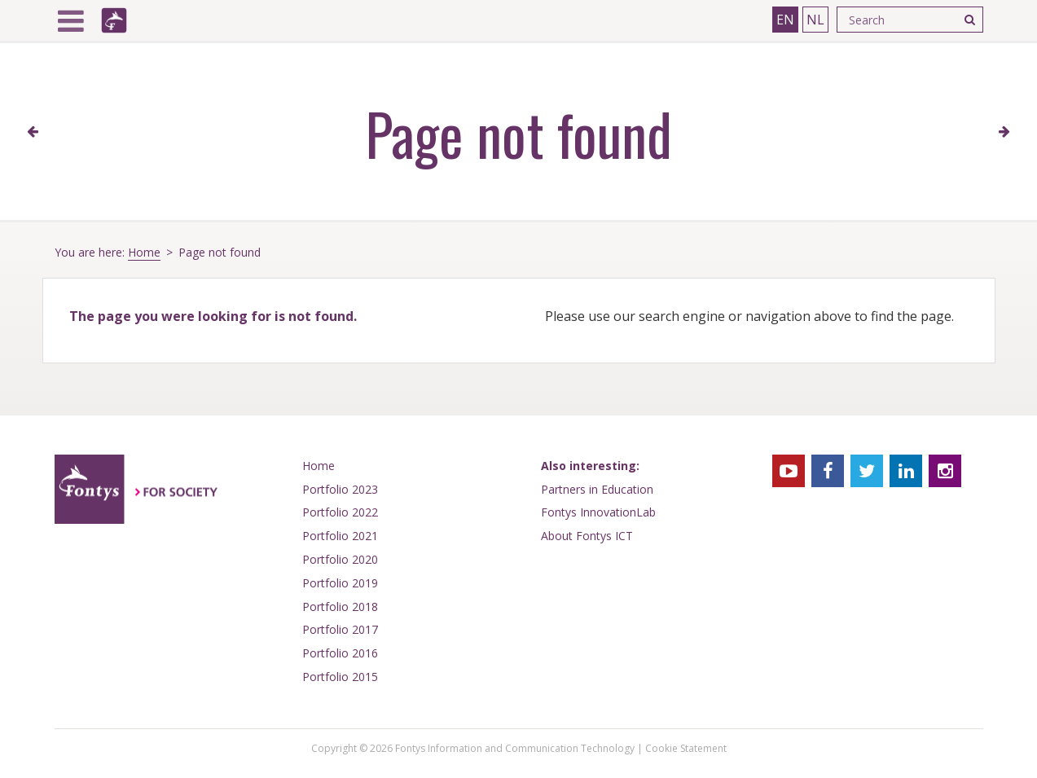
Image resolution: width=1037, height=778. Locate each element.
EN (785, 20)
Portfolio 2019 (340, 583)
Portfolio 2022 (340, 512)
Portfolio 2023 (340, 489)
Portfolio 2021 (340, 535)
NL (815, 20)
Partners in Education (597, 489)
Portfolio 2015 (340, 676)
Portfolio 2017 (340, 629)
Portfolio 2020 (340, 559)
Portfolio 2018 (340, 606)
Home (144, 252)
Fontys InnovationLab (598, 512)
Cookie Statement (686, 748)
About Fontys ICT (587, 535)
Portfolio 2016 (340, 653)
